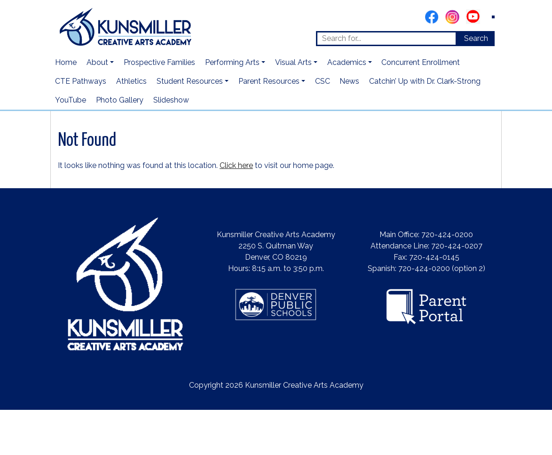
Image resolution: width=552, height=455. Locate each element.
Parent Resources (269, 81)
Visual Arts (293, 62)
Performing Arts (232, 62)
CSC (322, 81)
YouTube (70, 100)
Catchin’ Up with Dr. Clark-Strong (425, 81)
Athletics (131, 81)
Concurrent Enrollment (420, 62)
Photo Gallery (119, 100)
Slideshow (171, 100)
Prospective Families (159, 62)
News (349, 81)
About (97, 62)
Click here (236, 165)
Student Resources (190, 81)
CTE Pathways (80, 81)
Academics (346, 62)
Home (66, 62)
